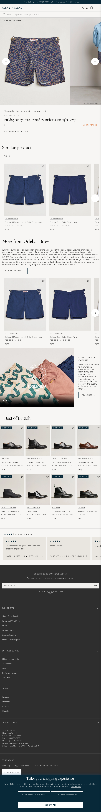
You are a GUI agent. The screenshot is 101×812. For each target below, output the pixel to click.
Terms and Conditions (11, 621)
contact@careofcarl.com (19, 743)
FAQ (4, 668)
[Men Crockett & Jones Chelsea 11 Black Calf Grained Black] (38, 440)
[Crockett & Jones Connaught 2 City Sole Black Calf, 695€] (63, 448)
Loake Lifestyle (33, 507)
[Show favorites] (87, 7)
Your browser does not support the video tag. (37, 377)
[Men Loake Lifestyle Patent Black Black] (38, 489)
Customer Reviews (9, 673)
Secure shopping (9, 635)
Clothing (7, 20)
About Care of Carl (10, 616)
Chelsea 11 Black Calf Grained (35, 462)
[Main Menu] (96, 8)
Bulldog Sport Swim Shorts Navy (63, 222)
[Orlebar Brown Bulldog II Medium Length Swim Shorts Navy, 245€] (24, 197)
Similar (17, 147)
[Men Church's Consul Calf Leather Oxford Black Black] (12, 440)
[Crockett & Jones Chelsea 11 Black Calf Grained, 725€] (38, 448)
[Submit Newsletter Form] (95, 585)
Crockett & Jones (34, 459)
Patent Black (32, 511)
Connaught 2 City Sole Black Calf (61, 462)
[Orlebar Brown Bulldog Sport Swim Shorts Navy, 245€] (69, 197)
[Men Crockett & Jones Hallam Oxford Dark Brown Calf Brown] (89, 440)
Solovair (56, 507)
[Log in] (83, 7)
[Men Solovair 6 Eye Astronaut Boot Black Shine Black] (63, 489)
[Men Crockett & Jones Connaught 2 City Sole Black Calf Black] (63, 440)
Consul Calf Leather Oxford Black (9, 462)
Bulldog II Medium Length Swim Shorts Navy (23, 222)
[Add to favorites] (43, 167)
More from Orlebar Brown (27, 241)
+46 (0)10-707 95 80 (13, 741)
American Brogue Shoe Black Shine (87, 511)
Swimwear (17, 20)
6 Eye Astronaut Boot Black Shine (61, 511)
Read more (87, 395)
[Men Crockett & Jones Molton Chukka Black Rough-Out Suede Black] (12, 489)
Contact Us (7, 663)
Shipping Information (11, 659)
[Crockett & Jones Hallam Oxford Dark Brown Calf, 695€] (89, 448)
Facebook (6, 701)
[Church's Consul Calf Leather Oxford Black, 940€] (12, 448)
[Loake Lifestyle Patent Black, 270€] (38, 497)
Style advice (10, 772)
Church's (5, 459)
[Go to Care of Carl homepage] (12, 8)
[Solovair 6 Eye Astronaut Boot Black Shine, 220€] (63, 497)
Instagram (6, 697)
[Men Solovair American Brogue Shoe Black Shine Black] (89, 489)
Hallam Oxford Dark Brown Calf (86, 462)
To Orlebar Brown (14, 271)
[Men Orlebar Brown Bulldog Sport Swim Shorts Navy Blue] (70, 190)
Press (4, 625)
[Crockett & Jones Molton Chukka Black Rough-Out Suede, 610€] (12, 497)
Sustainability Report (11, 639)
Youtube (5, 706)
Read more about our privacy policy (50, 592)
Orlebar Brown (11, 116)
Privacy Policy (8, 630)
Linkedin (5, 711)
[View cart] (91, 7)
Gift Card (6, 678)
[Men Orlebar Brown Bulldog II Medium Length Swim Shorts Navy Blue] (25, 190)
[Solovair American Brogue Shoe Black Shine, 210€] (89, 497)
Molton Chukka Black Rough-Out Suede (10, 511)
